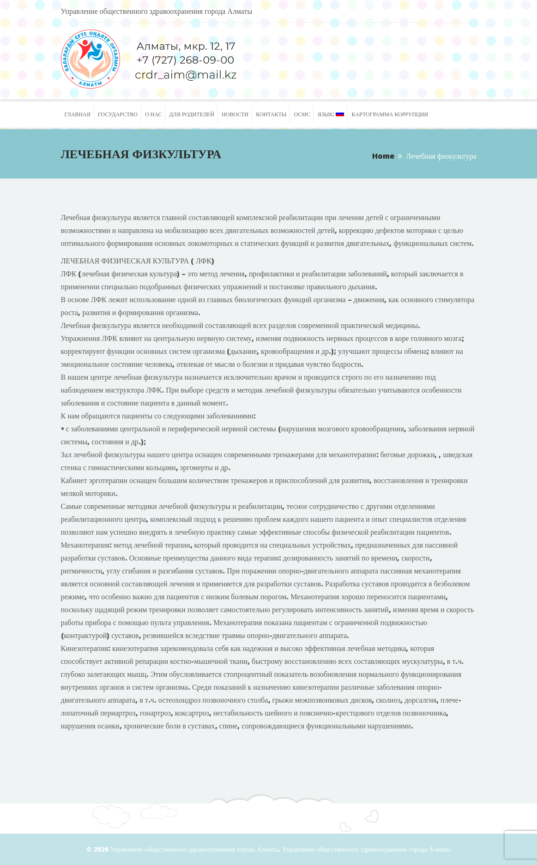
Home (383, 156)
